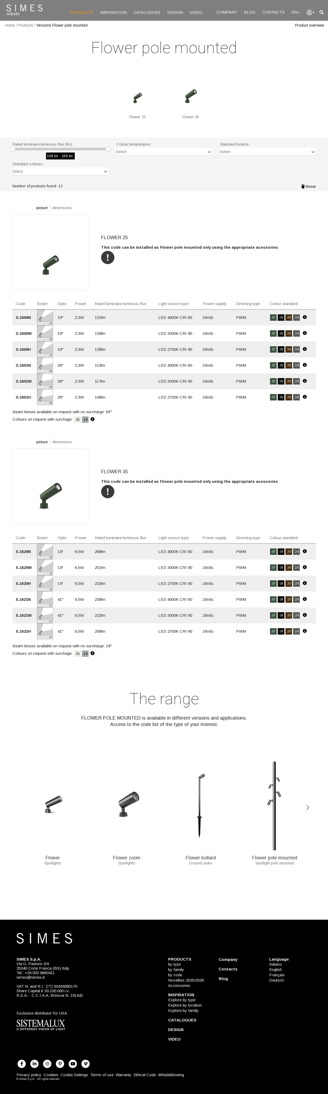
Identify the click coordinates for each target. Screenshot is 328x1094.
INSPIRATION (113, 12)
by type (174, 964)
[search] (321, 12)
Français (277, 975)
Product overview (309, 25)
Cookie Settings (74, 1074)
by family (176, 969)
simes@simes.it (30, 977)
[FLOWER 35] (190, 94)
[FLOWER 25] (137, 94)
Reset (308, 186)
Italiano (275, 964)
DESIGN (175, 12)
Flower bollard (200, 855)
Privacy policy (28, 1074)
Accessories (179, 985)
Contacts (228, 969)
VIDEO (196, 12)
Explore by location (185, 1005)
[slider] (12, 149)
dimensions (62, 208)
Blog (223, 978)
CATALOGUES (147, 12)
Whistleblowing (171, 1074)
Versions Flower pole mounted (62, 25)
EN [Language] (296, 12)
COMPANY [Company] (227, 12)
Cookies (51, 1074)
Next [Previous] (308, 808)
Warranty (123, 1074)
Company (228, 959)
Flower (52, 855)
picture (42, 208)
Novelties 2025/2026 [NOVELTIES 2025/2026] (186, 980)
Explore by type (182, 1000)
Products (25, 25)
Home (10, 25)
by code (175, 975)
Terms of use (102, 1074)
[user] (311, 12)
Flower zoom (126, 855)
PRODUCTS (81, 12)
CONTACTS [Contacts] (273, 12)
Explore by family (183, 1010)
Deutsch (276, 980)
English (275, 969)
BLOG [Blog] (249, 12)
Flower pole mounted (274, 855)
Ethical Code (145, 1074)
